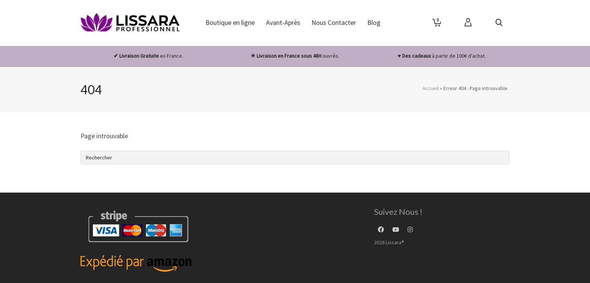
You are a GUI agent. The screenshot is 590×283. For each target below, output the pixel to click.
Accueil (431, 88)
